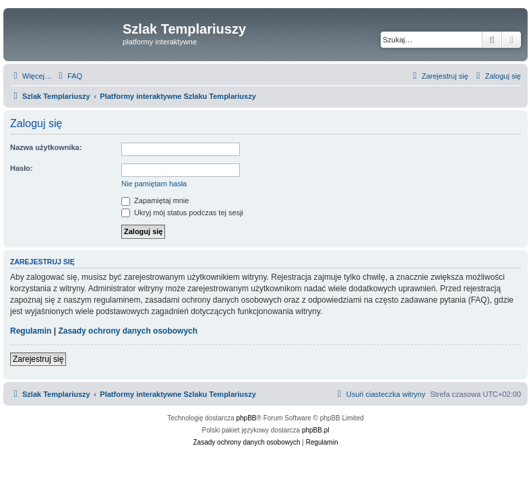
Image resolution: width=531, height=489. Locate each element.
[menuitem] (68, 76)
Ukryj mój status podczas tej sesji (182, 213)
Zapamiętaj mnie (155, 200)
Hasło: (21, 168)
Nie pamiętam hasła (154, 184)
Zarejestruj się (38, 359)
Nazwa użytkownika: (46, 147)
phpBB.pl (316, 430)
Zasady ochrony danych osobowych (127, 331)
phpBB (247, 418)
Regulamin (30, 331)
